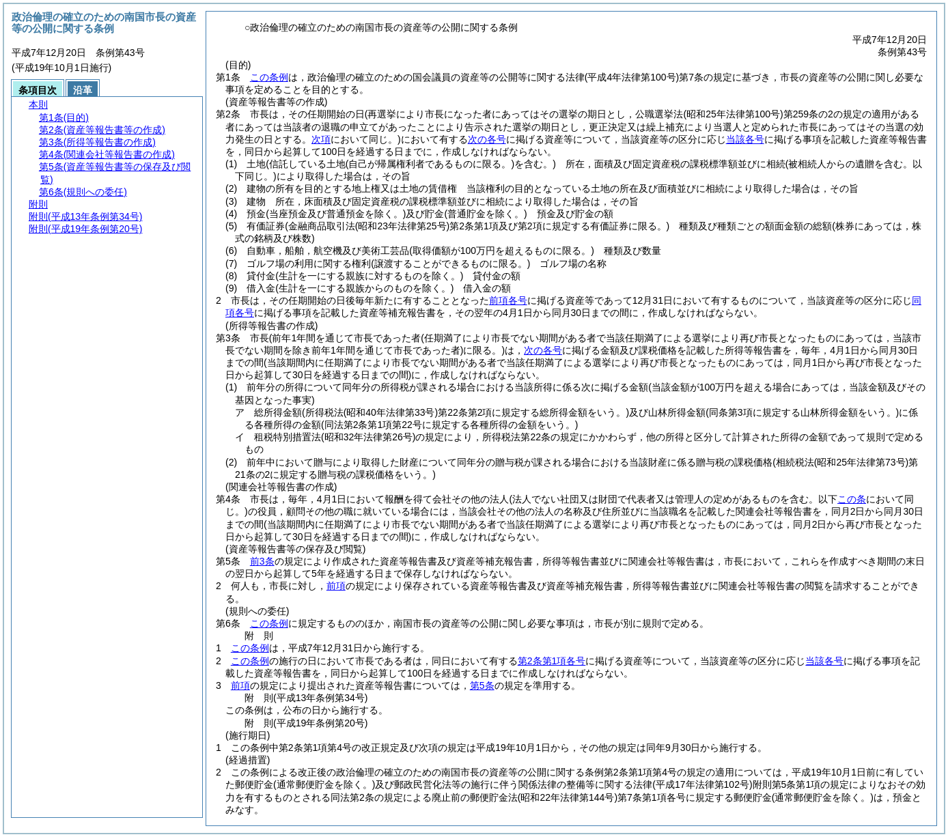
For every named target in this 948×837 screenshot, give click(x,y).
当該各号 (745, 139)
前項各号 (508, 300)
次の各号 (487, 139)
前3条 (262, 561)
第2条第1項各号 (552, 660)
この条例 (269, 77)
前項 (336, 585)
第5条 (482, 685)
